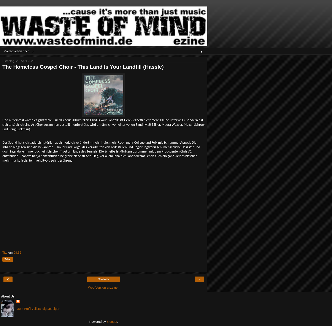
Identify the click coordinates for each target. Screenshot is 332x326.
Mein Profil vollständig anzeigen (38, 308)
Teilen (8, 259)
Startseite (103, 279)
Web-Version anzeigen (103, 287)
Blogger (112, 321)
